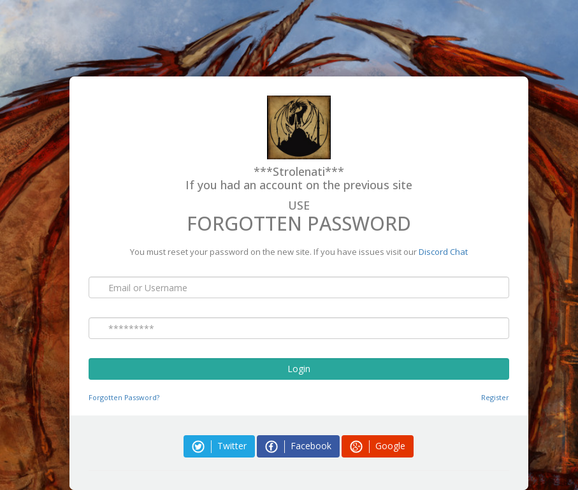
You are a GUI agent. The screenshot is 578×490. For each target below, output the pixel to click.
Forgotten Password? (124, 397)
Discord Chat (443, 251)
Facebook (298, 446)
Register (495, 397)
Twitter (219, 446)
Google (377, 446)
